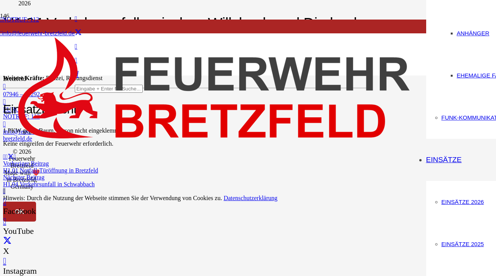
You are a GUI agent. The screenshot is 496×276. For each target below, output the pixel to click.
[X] (78, 32)
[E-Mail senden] (4, 156)
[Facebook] (76, 19)
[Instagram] (4, 261)
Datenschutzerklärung (250, 198)
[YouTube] (4, 221)
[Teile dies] (6, 156)
